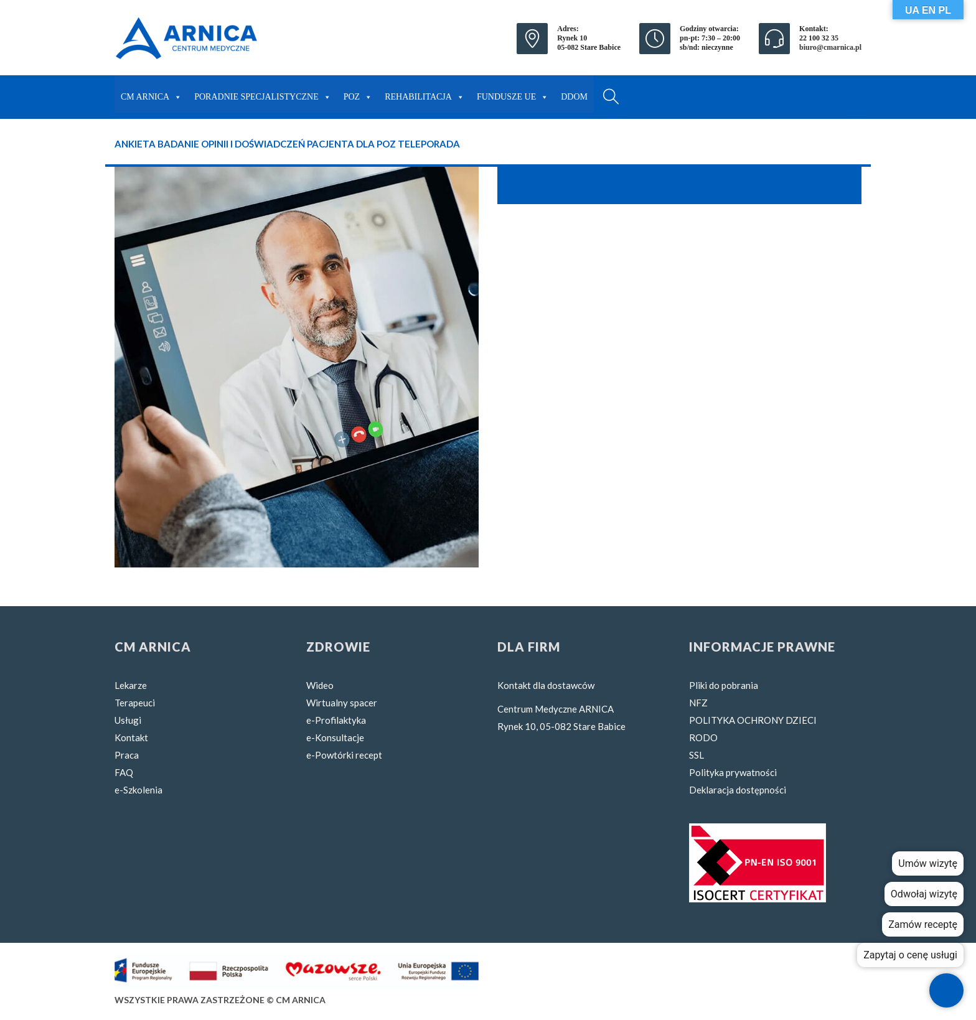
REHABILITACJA (424, 94)
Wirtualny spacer (341, 702)
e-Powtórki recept (344, 754)
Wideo (320, 685)
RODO (703, 737)
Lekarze (131, 685)
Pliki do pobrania (723, 685)
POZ (358, 94)
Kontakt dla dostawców (545, 685)
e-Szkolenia (138, 789)
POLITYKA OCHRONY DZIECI (753, 720)
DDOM (574, 96)
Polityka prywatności (733, 772)
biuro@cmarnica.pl (830, 47)
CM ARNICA (151, 94)
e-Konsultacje (335, 737)
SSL (696, 754)
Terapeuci (135, 702)
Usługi (128, 720)
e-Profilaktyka (336, 720)
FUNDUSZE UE (512, 94)
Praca (127, 754)
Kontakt (131, 737)
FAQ (124, 772)
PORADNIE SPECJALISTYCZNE (262, 94)
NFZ (698, 702)
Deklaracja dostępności (737, 789)
